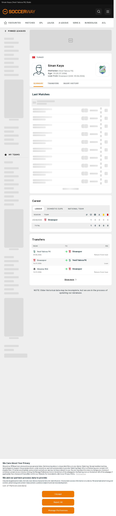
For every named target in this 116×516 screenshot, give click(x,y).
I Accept (58, 494)
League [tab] (38, 209)
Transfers (53, 83)
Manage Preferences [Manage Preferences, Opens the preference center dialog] (58, 510)
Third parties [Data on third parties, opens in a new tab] (81, 474)
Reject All (58, 502)
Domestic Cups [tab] (55, 209)
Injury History (71, 83)
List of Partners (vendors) (14, 486)
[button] (99, 11)
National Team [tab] (76, 209)
